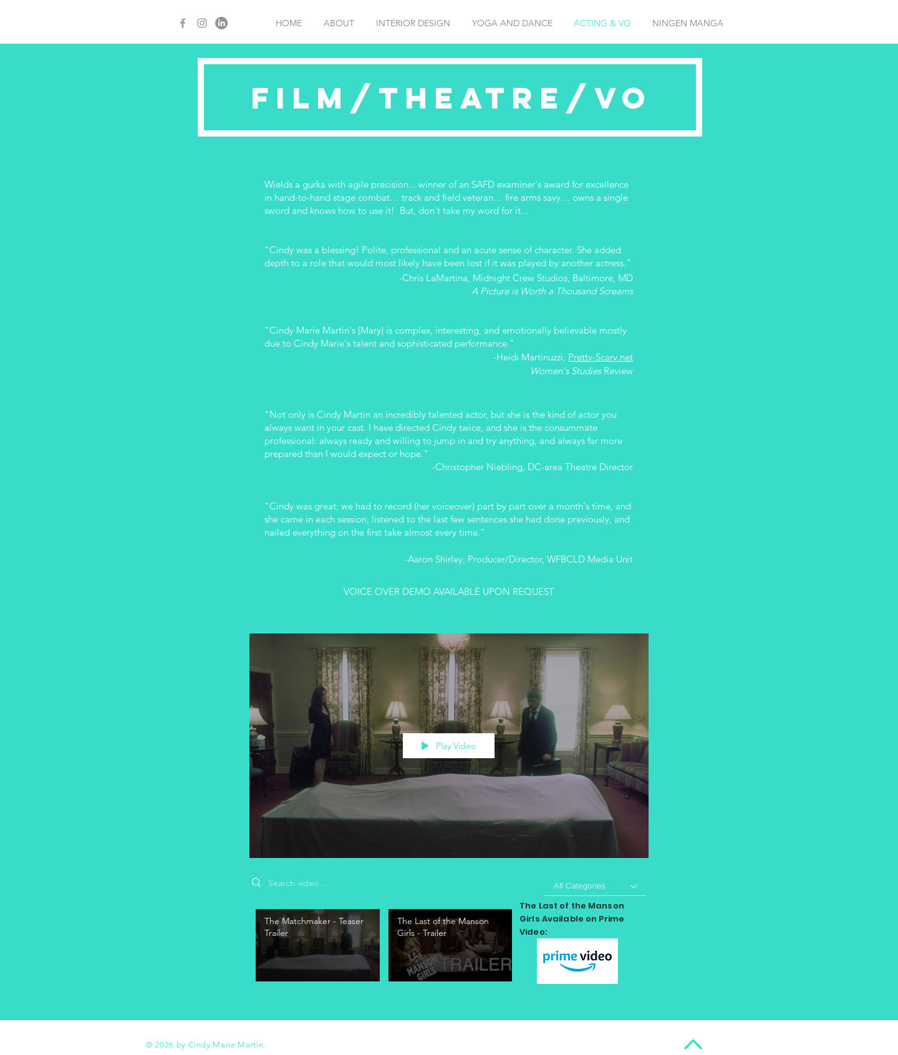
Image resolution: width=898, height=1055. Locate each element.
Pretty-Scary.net (600, 357)
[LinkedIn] (221, 23)
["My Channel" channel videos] (449, 948)
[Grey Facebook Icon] (182, 23)
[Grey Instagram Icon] (202, 23)
